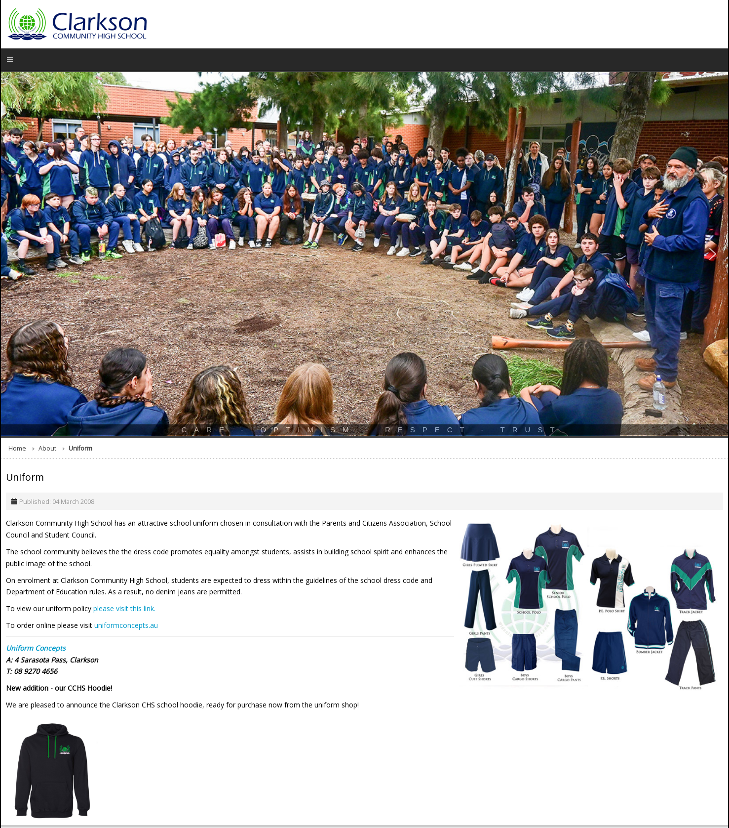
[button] (16, 254)
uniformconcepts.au (126, 625)
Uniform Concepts (36, 648)
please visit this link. (124, 608)
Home (17, 448)
